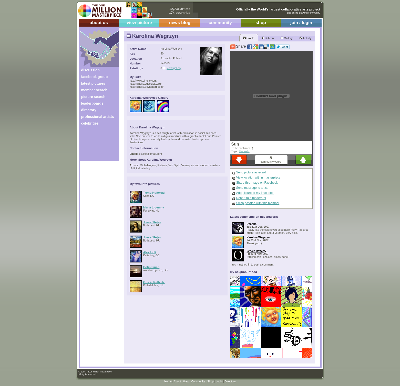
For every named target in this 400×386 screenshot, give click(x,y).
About (177, 381)
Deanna (252, 223)
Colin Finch (151, 267)
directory (88, 110)
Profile (248, 38)
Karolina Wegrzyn (258, 237)
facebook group (94, 77)
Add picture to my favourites (255, 193)
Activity (305, 38)
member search (94, 90)
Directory (230, 381)
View (186, 381)
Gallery (287, 38)
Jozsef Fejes (152, 222)
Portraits (244, 151)
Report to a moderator (251, 198)
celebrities (90, 123)
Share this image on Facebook (257, 182)
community (220, 22)
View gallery (174, 68)
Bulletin (268, 38)
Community (198, 381)
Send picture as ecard (251, 172)
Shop (210, 381)
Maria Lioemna (153, 207)
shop (260, 22)
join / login (301, 22)
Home (167, 381)
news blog (179, 22)
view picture (139, 22)
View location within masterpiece (258, 177)
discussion (90, 70)
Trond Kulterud (154, 192)
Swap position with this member (258, 203)
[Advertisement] (96, 145)
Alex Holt (149, 252)
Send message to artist (252, 188)
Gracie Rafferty (154, 282)
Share (241, 46)
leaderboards (92, 103)
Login (219, 381)
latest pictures (93, 83)
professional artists (97, 117)
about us (99, 22)
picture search (93, 97)
